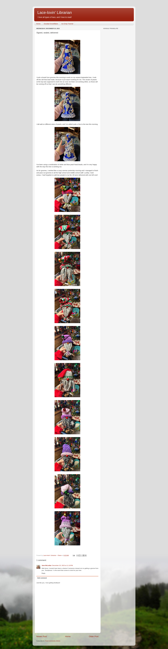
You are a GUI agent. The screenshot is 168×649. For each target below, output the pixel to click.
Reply (43, 573)
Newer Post (41, 636)
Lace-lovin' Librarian (54, 12)
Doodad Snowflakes (51, 24)
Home (38, 24)
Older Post (93, 636)
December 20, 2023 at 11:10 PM (62, 565)
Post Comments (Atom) (52, 641)
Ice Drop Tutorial (67, 24)
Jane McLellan (46, 565)
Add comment (42, 578)
